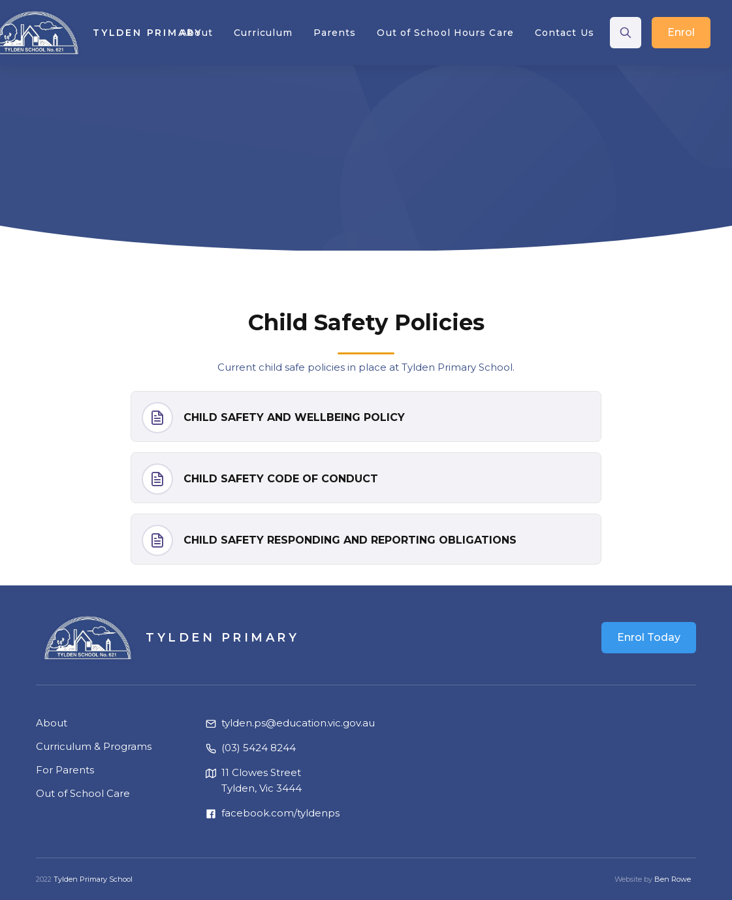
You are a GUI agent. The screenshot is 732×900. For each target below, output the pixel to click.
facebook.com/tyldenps (280, 813)
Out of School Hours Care (445, 33)
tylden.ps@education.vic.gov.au (298, 723)
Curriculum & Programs (93, 746)
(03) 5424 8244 (258, 747)
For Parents (65, 770)
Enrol (681, 32)
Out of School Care (83, 793)
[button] (196, 33)
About (51, 723)
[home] (92, 32)
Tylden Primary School (93, 879)
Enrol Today (648, 637)
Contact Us (564, 33)
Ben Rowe (672, 879)
